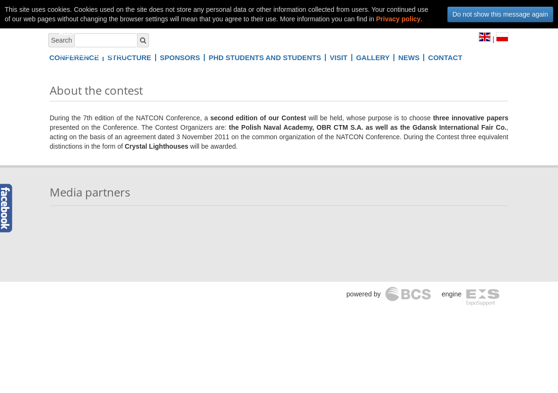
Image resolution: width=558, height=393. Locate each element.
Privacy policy (398, 19)
